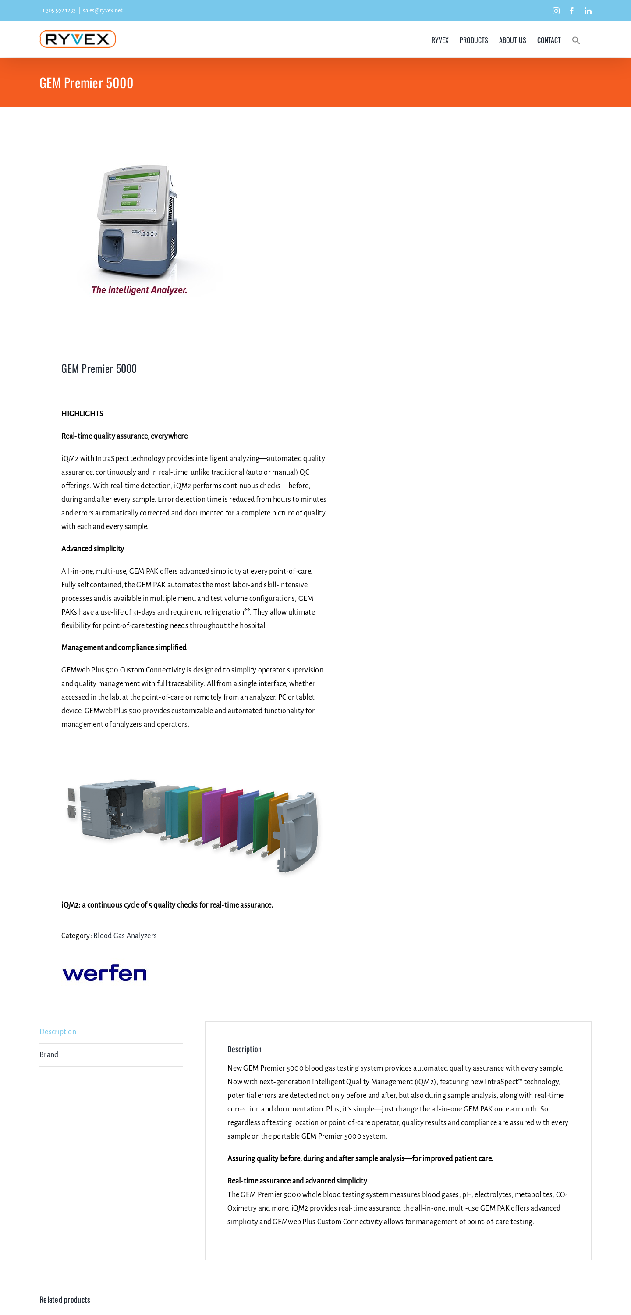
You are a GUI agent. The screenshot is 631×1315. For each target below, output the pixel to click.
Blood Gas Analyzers (125, 936)
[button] (576, 39)
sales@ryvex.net (102, 10)
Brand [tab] (48, 1055)
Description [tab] (57, 1032)
